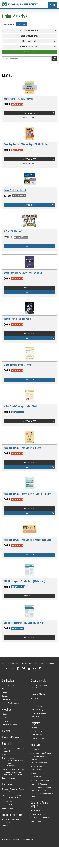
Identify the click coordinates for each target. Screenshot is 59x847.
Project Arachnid (37, 749)
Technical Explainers (12, 815)
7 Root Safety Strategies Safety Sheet (20, 406)
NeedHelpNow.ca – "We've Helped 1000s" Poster (26, 144)
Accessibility (50, 663)
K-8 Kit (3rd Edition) (13, 231)
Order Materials (38, 680)
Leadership (6, 717)
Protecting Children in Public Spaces (41, 794)
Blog (32, 702)
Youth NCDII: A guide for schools (18, 98)
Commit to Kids (36, 735)
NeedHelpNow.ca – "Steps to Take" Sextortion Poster (27, 493)
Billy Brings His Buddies (39, 773)
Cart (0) (8, 24)
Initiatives (35, 745)
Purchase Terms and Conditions (38, 686)
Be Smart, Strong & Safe (39, 780)
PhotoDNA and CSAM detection (10, 820)
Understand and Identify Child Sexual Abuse (12, 796)
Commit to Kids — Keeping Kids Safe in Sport (40, 788)
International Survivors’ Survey (39, 757)
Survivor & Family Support (39, 804)
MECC (4, 689)
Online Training (8, 685)
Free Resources (29, 51)
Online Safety (7, 805)
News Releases (36, 699)
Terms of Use (38, 663)
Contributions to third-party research (13, 749)
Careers (5, 696)
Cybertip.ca (34, 727)
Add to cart (29, 205)
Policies (6, 731)
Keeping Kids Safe (9, 801)
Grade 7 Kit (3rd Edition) (15, 190)
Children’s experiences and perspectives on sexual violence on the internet (13, 772)
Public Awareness (37, 706)
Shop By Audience (29, 41)
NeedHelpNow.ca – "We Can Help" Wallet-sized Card (27, 539)
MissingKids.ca (36, 731)
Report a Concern (10, 737)
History (5, 714)
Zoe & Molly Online (37, 777)
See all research (8, 778)
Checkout (21, 24)
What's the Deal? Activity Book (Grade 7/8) (23, 272)
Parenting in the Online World (17, 318)
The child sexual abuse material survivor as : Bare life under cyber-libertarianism (14, 762)
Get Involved (8, 680)
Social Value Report (9, 724)
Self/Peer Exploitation (38, 762)
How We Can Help (37, 810)
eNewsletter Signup (38, 709)
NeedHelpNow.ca (37, 766)
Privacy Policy (26, 663)
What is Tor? (7, 825)
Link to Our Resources (11, 703)
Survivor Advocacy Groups (40, 753)
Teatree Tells (35, 769)
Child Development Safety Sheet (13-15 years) (24, 622)
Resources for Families (39, 814)
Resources (7, 784)
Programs (35, 723)
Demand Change (8, 699)
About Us (5, 663)
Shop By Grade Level (29, 36)
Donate (5, 692)
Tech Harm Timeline (38, 716)
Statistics (5, 754)
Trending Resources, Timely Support (13, 790)
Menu (52, 5)
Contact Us (15, 663)
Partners (5, 721)
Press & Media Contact (39, 713)
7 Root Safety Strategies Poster (17, 364)
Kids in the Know (37, 738)
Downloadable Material (29, 46)
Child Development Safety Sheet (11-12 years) (24, 581)
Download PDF (29, 113)
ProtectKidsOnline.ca (38, 784)
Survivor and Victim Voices (40, 818)
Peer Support (35, 821)
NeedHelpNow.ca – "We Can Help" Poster (22, 447)
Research (6, 743)
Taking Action (7, 808)
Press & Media (37, 694)
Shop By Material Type (29, 30)
